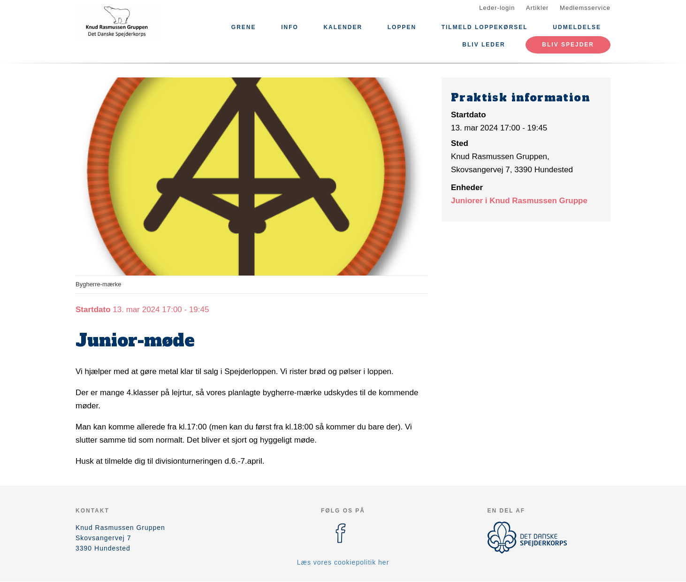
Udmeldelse (577, 27)
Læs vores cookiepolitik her (343, 562)
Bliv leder (483, 44)
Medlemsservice (585, 7)
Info (289, 27)
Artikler (537, 7)
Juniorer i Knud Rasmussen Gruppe (519, 200)
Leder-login (497, 7)
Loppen (402, 27)
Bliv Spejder (568, 44)
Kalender (342, 27)
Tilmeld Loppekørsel (485, 27)
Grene (243, 27)
